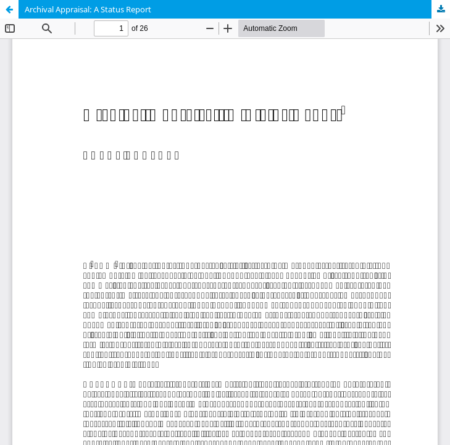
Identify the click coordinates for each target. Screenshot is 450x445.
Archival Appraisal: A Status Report (88, 9)
